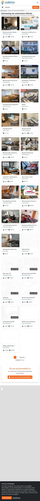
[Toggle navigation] (37, 2)
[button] (22, 357)
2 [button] (17, 357)
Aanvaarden (7, 498)
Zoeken (35, 7)
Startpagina (4, 10)
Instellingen (16, 498)
